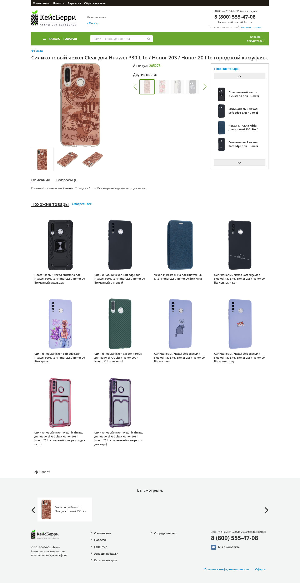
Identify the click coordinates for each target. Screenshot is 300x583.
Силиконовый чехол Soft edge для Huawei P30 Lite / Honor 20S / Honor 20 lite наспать (179, 357)
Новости (59, 3)
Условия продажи (106, 553)
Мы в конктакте (225, 547)
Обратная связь (95, 3)
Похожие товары (50, 204)
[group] (147, 86)
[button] (135, 87)
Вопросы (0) (67, 179)
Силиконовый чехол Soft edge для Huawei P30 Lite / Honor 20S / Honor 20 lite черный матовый (119, 278)
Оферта (260, 569)
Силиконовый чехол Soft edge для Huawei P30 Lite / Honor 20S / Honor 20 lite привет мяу (239, 357)
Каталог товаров (60, 39)
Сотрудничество (165, 533)
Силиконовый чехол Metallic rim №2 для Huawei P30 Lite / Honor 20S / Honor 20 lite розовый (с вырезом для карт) (59, 438)
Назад (37, 51)
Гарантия (74, 3)
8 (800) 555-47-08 (235, 16)
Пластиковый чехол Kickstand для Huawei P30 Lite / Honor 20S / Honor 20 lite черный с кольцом (59, 278)
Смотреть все (82, 204)
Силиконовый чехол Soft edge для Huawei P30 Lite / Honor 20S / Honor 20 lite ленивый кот (239, 278)
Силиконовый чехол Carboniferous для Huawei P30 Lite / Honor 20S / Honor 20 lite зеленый (118, 357)
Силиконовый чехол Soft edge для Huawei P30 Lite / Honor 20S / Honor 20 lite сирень (59, 357)
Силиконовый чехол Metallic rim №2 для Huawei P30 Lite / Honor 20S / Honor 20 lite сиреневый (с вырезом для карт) (118, 438)
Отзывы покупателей (255, 39)
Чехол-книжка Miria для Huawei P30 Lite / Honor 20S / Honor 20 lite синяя (178, 277)
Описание (40, 179)
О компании (41, 3)
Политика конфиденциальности (226, 569)
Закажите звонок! (250, 27)
